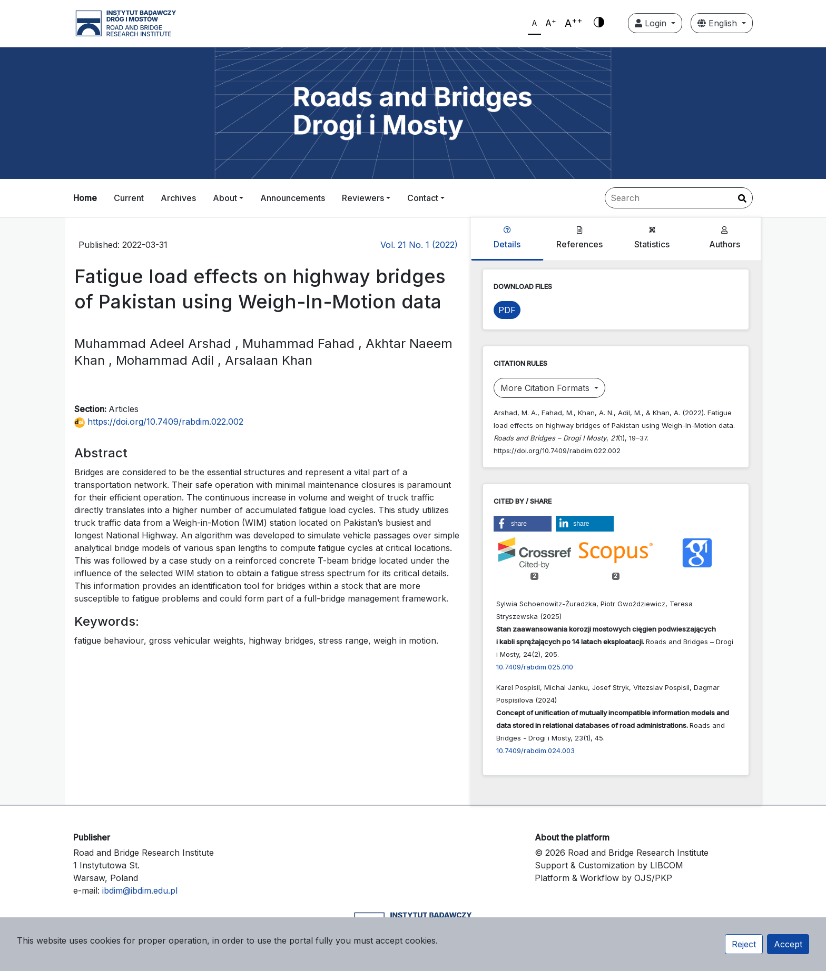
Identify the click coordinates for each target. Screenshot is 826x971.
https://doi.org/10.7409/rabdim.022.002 (158, 421)
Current (129, 198)
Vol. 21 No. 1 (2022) (419, 244)
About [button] (225, 198)
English (718, 23)
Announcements (292, 198)
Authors (724, 237)
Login (652, 23)
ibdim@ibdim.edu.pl (140, 890)
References (579, 237)
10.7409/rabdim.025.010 (534, 667)
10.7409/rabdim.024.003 (535, 750)
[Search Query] (678, 198)
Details (507, 237)
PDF (507, 310)
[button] (523, 524)
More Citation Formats (546, 388)
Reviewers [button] (363, 198)
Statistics (652, 237)
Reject (744, 944)
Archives (178, 198)
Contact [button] (422, 198)
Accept (788, 944)
